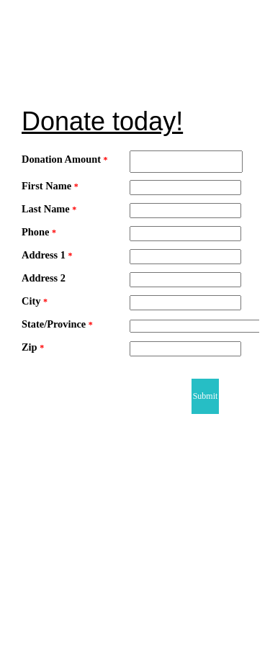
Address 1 (47, 255)
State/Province (57, 324)
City (35, 301)
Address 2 (44, 278)
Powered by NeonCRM (200, 647)
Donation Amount (65, 159)
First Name (50, 186)
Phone (39, 232)
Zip (33, 347)
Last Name (49, 209)
